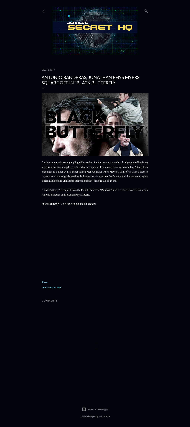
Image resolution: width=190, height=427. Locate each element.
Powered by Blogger (95, 409)
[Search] (146, 10)
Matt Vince (104, 416)
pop (59, 287)
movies (52, 287)
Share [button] (45, 282)
